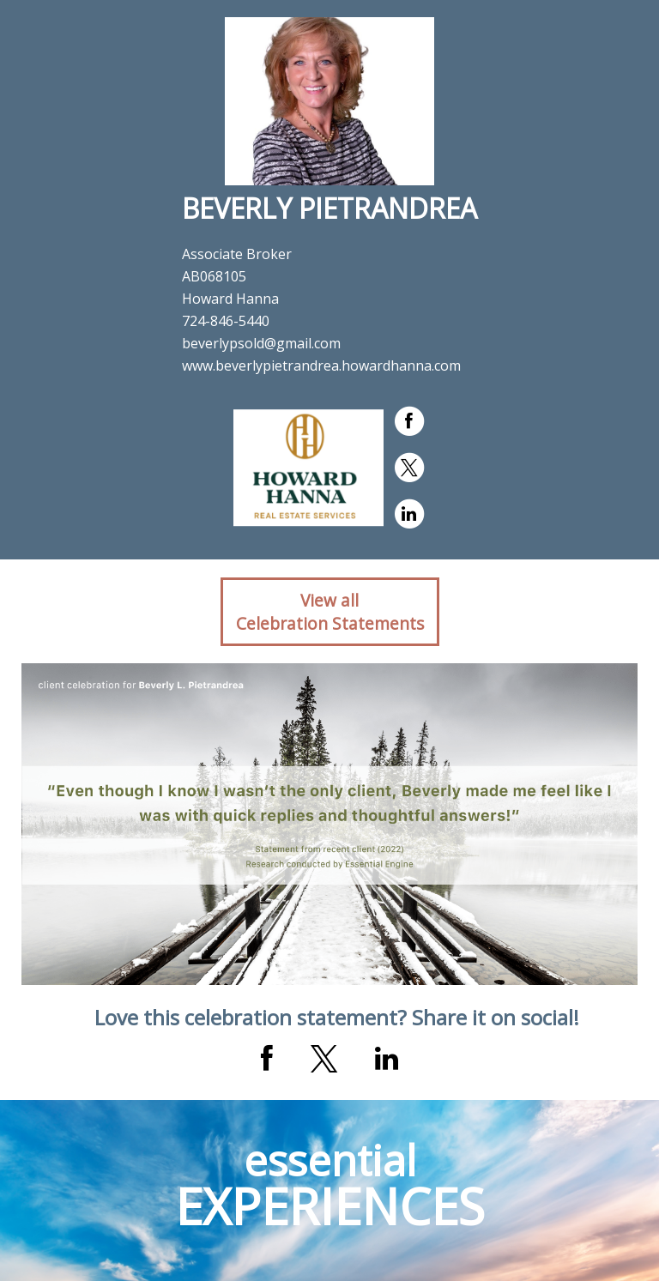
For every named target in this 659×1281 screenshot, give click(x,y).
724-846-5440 (225, 320)
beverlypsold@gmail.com (261, 343)
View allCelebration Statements (330, 612)
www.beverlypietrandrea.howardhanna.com (321, 365)
